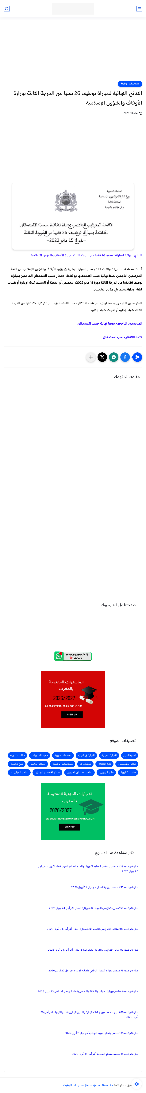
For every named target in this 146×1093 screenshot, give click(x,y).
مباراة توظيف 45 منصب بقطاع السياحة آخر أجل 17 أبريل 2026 (105, 1054)
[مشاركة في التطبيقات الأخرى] (91, 357)
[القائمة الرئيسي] (139, 9)
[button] (125, 357)
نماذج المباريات (19, 772)
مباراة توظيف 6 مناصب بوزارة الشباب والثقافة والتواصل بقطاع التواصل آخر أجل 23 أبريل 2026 (88, 991)
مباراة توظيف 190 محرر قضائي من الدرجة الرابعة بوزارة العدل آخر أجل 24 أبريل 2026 (93, 950)
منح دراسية (17, 764)
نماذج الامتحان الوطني (48, 772)
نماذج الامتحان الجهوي (79, 772)
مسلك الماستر (37, 764)
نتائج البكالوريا (128, 772)
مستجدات (85, 764)
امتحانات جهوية (63, 755)
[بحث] (7, 9)
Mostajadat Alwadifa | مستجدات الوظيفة (88, 1085)
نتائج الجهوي (106, 772)
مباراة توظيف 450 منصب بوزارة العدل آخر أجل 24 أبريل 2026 (104, 887)
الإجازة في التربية (86, 755)
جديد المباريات (40, 755)
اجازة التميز (130, 755)
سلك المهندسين (127, 764)
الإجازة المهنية (109, 755)
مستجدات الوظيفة (130, 84)
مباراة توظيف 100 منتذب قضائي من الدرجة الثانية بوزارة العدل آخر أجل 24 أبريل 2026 (92, 929)
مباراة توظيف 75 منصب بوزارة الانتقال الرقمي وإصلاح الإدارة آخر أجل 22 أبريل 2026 (93, 970)
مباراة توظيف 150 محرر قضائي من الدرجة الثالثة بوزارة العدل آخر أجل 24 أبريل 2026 (93, 908)
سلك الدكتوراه (17, 755)
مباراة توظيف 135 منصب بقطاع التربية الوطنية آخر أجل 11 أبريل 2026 (101, 1033)
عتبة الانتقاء (104, 764)
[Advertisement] (73, 51)
